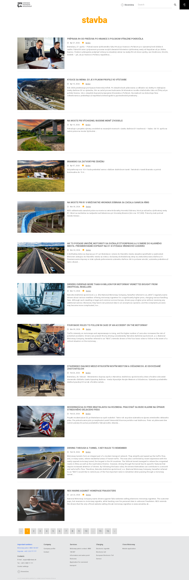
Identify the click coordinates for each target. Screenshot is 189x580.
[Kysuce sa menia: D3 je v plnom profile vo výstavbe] (40, 94)
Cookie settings (22, 566)
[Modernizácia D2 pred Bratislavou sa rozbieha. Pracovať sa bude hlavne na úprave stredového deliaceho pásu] (40, 421)
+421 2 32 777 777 (30, 551)
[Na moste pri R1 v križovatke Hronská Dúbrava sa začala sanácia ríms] (40, 217)
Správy (87, 43)
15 (100, 531)
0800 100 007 (33, 548)
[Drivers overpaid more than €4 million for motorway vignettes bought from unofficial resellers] (40, 298)
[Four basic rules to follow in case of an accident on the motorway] (40, 339)
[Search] (155, 4)
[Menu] (184, 4)
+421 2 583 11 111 (27, 563)
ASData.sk (53, 578)
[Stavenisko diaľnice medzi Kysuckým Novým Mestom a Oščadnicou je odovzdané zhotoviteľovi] (40, 380)
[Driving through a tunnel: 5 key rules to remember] (40, 462)
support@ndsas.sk (29, 560)
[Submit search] (175, 4)
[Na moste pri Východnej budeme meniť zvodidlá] (40, 135)
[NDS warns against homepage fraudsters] (40, 505)
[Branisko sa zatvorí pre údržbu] (40, 176)
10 (86, 531)
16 (108, 531)
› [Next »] (114, 531)
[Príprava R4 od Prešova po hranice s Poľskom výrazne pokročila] (40, 53)
